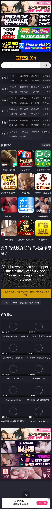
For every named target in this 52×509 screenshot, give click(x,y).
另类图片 (46, 114)
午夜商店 (24, 131)
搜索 (46, 65)
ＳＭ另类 (46, 91)
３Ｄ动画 (46, 87)
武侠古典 (46, 120)
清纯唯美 (24, 114)
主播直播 (35, 91)
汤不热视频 (46, 131)
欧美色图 (35, 109)
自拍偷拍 (24, 87)
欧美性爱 (46, 98)
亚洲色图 (24, 109)
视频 (3, 88)
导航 (3, 133)
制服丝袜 (13, 102)
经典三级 (24, 102)
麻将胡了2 (12, 80)
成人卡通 (35, 98)
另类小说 (24, 125)
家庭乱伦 (24, 120)
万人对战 (35, 75)
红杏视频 (13, 136)
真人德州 (24, 75)
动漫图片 (46, 109)
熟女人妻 (13, 91)
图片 (3, 111)
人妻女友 (35, 120)
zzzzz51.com (26, 58)
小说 (3, 122)
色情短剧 (24, 136)
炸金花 (24, 80)
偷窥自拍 (13, 109)
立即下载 (42, 502)
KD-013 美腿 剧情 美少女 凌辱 (26, 302)
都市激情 (13, 120)
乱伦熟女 (35, 102)
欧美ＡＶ (35, 87)
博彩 (3, 77)
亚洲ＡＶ (13, 87)
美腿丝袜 (13, 114)
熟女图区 (35, 114)
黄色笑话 (35, 125)
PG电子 (13, 75)
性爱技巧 (46, 125)
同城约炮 (13, 131)
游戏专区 (46, 75)
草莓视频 (35, 131)
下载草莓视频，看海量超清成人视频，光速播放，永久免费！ (26, 293)
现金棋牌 (35, 80)
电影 (3, 100)
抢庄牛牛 (46, 80)
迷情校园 (13, 125)
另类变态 (46, 102)
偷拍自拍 (24, 98)
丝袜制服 (24, 91)
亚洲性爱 (13, 98)
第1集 (5, 302)
